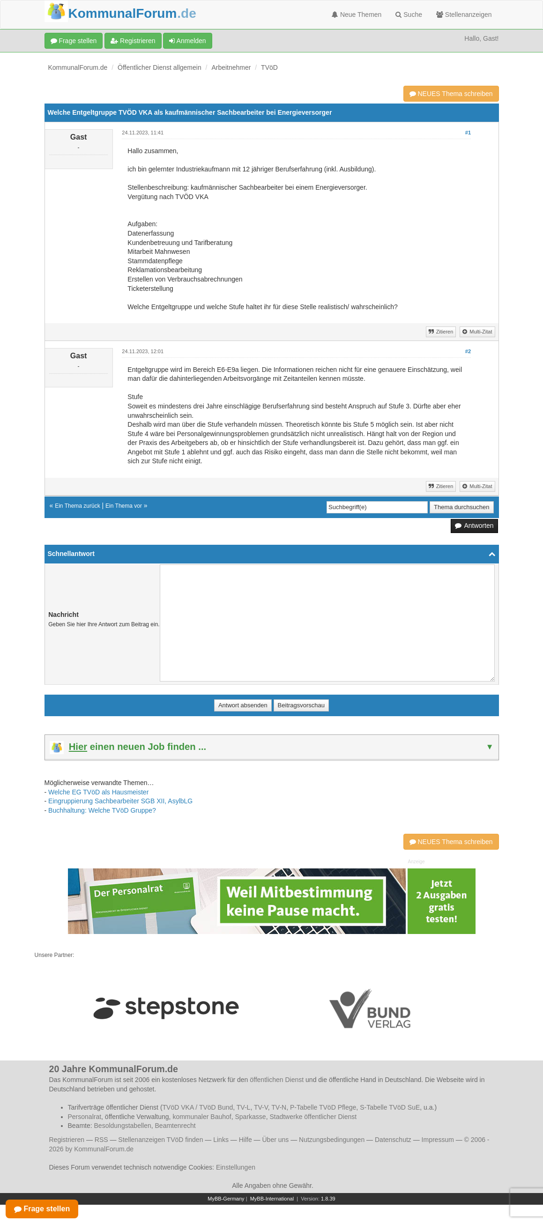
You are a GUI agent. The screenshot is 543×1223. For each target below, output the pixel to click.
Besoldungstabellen (122, 1125)
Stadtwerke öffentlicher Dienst (313, 1116)
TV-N (278, 1107)
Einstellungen (235, 1167)
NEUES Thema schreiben (451, 93)
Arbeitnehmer (231, 67)
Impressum (438, 1139)
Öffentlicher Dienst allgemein (159, 67)
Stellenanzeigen (464, 14)
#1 (468, 132)
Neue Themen (356, 14)
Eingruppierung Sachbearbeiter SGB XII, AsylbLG (120, 801)
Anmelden (187, 40)
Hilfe (245, 1139)
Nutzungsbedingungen (331, 1139)
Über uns (275, 1139)
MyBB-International (272, 1198)
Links (221, 1139)
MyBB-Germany (226, 1198)
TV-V (261, 1107)
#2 (468, 351)
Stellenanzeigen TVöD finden (160, 1139)
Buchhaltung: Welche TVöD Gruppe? (102, 810)
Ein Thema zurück (77, 506)
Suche (408, 14)
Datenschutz (393, 1139)
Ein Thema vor (123, 506)
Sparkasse (250, 1116)
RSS (101, 1139)
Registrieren (133, 40)
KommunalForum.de (78, 67)
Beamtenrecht (175, 1125)
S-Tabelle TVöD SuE (390, 1107)
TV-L (244, 1107)
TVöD (269, 67)
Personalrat (85, 1116)
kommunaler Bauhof (201, 1116)
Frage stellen (74, 40)
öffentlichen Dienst (277, 1079)
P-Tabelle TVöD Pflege (323, 1107)
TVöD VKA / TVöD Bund (198, 1107)
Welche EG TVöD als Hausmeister (98, 792)
